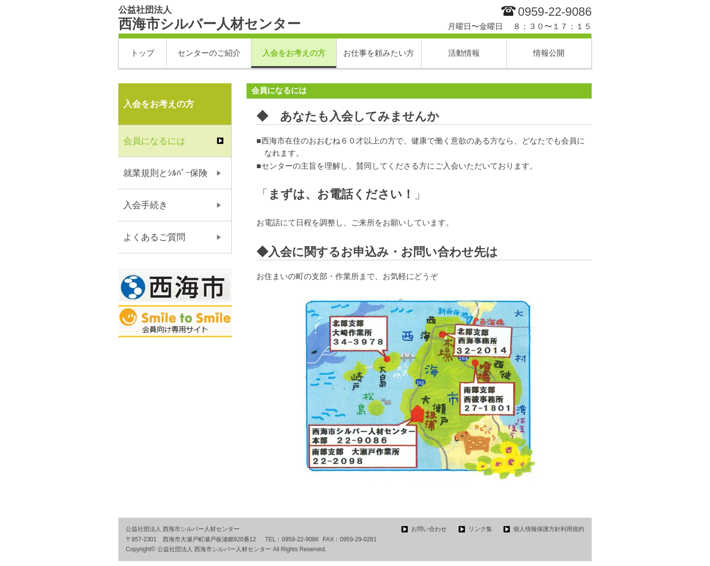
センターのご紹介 (209, 53)
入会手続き (145, 205)
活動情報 (464, 53)
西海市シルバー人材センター (209, 18)
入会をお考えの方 (293, 53)
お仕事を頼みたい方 (378, 53)
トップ (142, 53)
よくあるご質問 (154, 237)
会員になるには (154, 141)
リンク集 (480, 529)
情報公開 (549, 53)
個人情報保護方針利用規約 (548, 529)
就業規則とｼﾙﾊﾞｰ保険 (165, 173)
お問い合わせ (429, 529)
